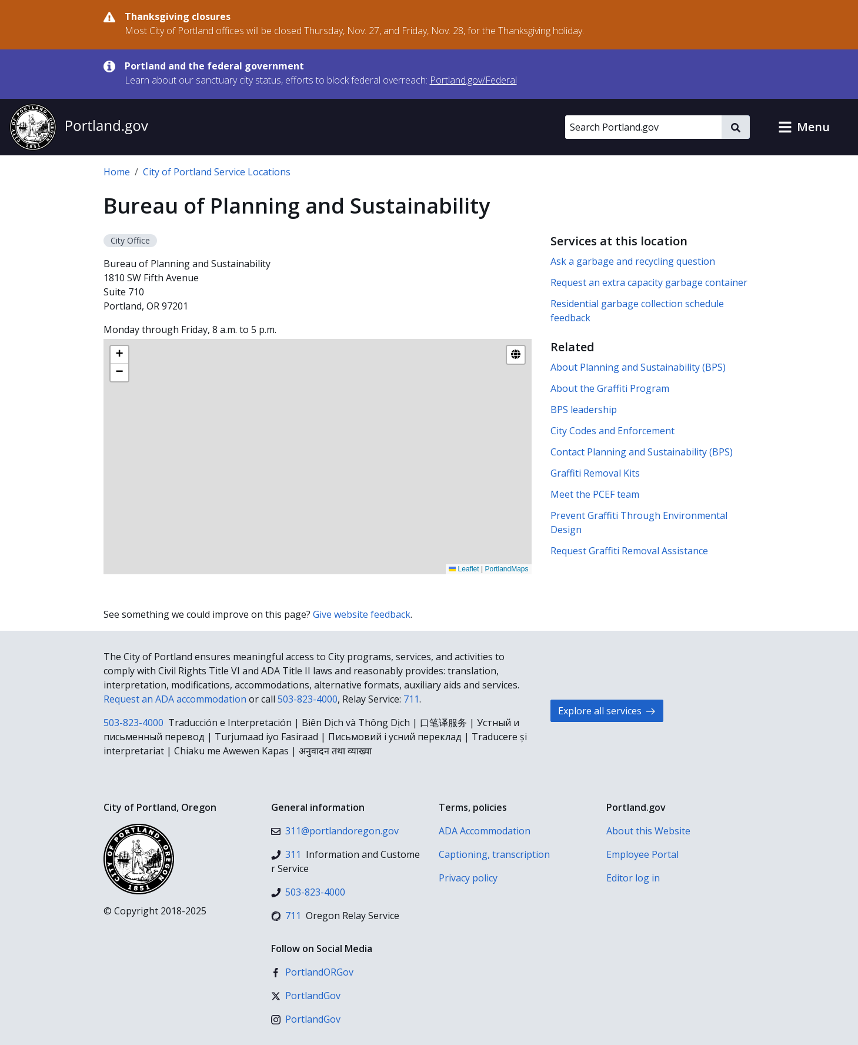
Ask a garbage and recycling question (632, 261)
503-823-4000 (308, 699)
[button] (804, 127)
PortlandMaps (506, 569)
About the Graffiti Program (609, 388)
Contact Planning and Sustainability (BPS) (641, 451)
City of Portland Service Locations (217, 171)
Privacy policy (468, 877)
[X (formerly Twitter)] (305, 996)
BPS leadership (583, 409)
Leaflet (464, 569)
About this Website (648, 830)
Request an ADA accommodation (175, 699)
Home (117, 171)
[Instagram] (305, 1019)
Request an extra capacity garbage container (648, 282)
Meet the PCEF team (594, 494)
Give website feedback (361, 614)
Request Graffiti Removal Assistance (629, 550)
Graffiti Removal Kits (595, 473)
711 (411, 699)
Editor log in (633, 877)
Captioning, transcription (494, 854)
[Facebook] (312, 972)
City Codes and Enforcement (612, 430)
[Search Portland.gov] (643, 127)
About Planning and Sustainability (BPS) (638, 367)
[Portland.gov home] (78, 127)
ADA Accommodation (484, 830)
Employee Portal (642, 854)
